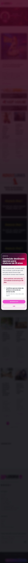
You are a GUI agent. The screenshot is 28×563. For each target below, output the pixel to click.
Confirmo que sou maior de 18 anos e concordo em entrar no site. (15, 291)
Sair (14, 306)
